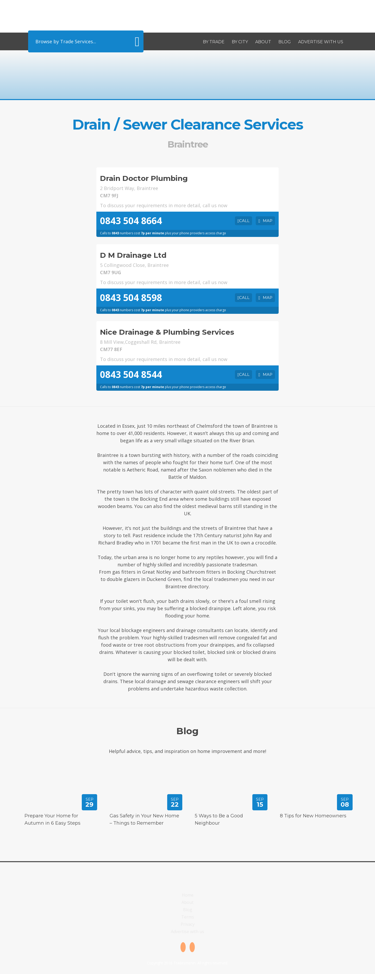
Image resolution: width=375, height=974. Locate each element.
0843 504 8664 (131, 221)
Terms (187, 917)
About (263, 41)
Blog (284, 41)
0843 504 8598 (131, 297)
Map (267, 220)
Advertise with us (320, 41)
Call (244, 220)
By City (240, 41)
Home (187, 895)
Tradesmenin (85, 15)
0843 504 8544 (131, 374)
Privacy (188, 924)
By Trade (213, 41)
